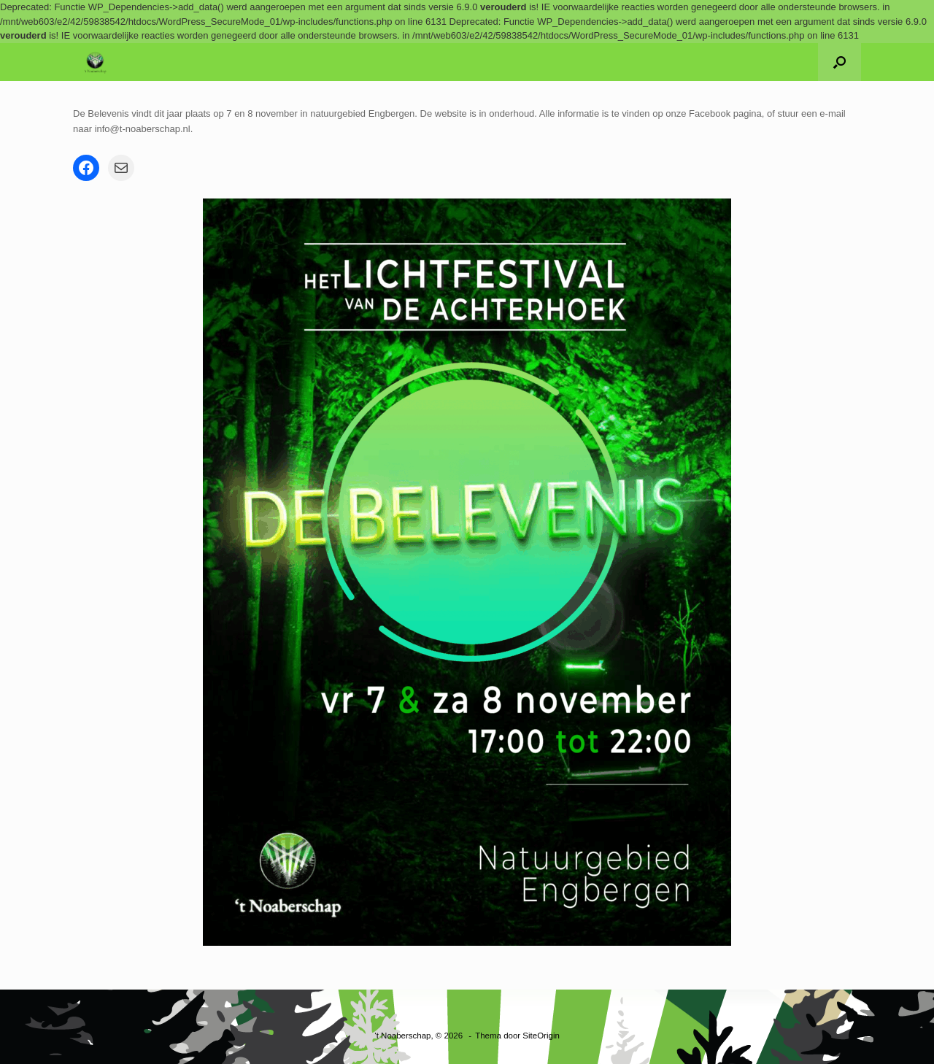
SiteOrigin (541, 1035)
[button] (839, 62)
